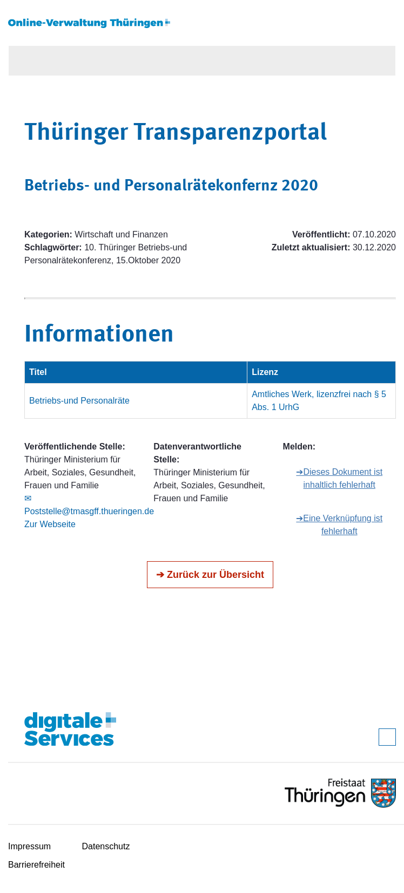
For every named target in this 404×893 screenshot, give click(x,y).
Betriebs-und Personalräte (79, 400)
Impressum (29, 846)
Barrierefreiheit (36, 864)
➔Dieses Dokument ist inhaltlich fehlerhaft (339, 478)
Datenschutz (106, 846)
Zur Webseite (50, 524)
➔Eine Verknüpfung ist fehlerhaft (339, 525)
